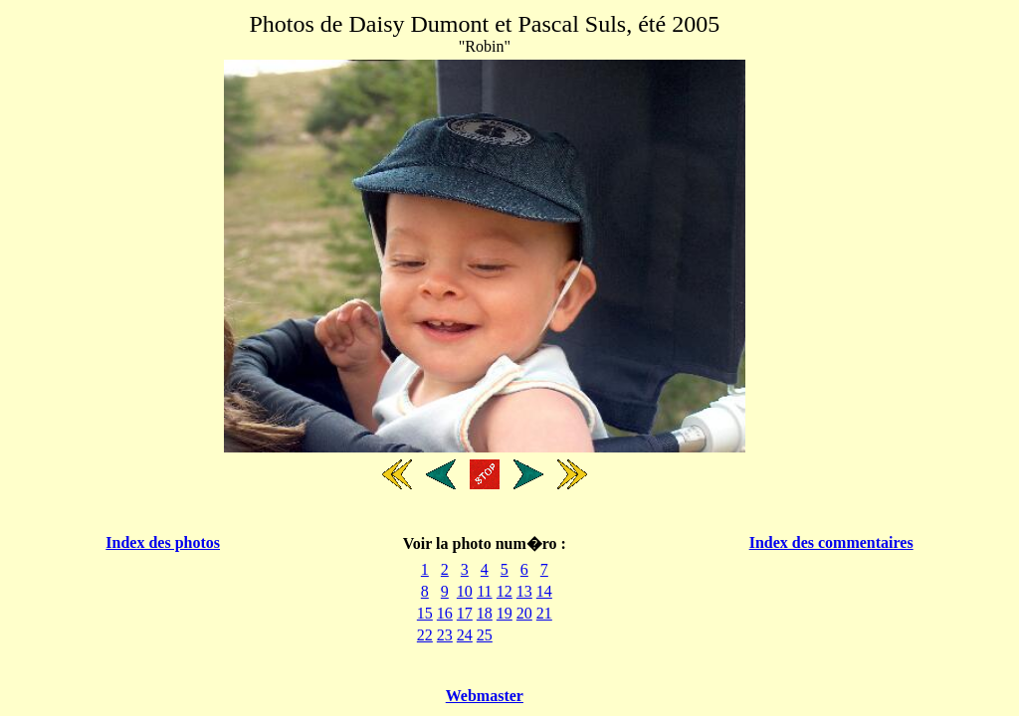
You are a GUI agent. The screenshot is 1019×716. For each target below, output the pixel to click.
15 (425, 613)
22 (425, 634)
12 (504, 591)
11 (484, 591)
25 (485, 634)
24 (465, 634)
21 (544, 613)
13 (524, 591)
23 (445, 634)
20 (524, 613)
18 (485, 613)
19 (504, 613)
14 (544, 591)
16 (445, 613)
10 (465, 591)
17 (465, 613)
